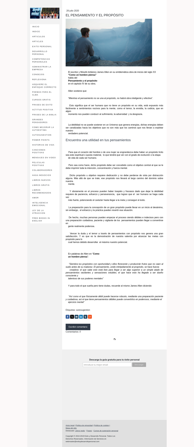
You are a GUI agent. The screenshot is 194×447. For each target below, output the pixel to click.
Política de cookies (101, 425)
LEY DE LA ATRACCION (38, 211)
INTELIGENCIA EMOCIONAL (40, 204)
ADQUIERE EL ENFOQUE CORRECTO (44, 85)
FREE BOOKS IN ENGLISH (41, 219)
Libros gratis (80, 431)
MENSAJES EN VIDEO (44, 158)
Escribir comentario (78, 327)
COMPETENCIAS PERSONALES (41, 60)
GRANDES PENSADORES (40, 121)
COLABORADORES (42, 170)
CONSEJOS (38, 74)
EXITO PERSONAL (42, 46)
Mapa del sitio (71, 428)
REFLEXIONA (39, 79)
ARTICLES (37, 41)
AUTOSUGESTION (41, 135)
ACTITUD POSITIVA (42, 110)
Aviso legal (70, 425)
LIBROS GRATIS (41, 185)
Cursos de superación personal (106, 431)
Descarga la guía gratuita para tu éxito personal (114, 360)
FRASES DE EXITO (42, 105)
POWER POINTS (41, 140)
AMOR (35, 198)
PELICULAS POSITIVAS (38, 163)
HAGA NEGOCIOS (41, 175)
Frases (89, 431)
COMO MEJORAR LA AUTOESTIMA (43, 128)
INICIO (35, 27)
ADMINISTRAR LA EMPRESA (41, 68)
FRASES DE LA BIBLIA (44, 115)
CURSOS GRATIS (41, 100)
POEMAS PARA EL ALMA (42, 93)
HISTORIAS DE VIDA (43, 145)
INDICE (36, 31)
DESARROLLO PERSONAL (39, 52)
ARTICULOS (38, 37)
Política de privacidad (84, 425)
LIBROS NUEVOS (41, 180)
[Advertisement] (114, 389)
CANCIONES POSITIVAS (38, 151)
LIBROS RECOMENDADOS (41, 191)
